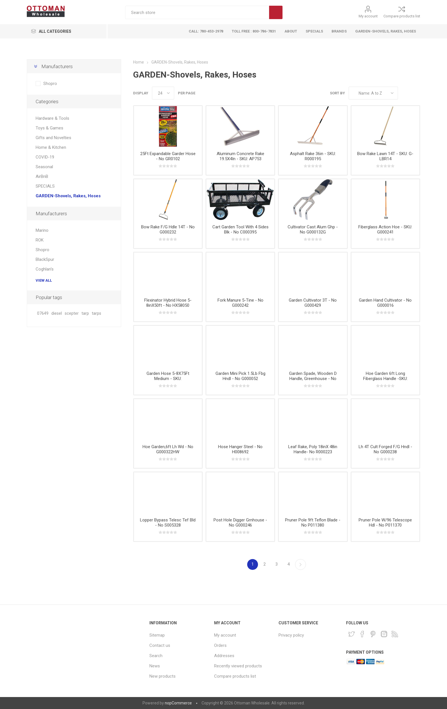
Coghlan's (45, 269)
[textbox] (197, 12)
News (154, 666)
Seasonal (44, 166)
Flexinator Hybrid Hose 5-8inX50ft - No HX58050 (168, 303)
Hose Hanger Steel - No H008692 (240, 449)
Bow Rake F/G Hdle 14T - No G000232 (168, 229)
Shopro (50, 83)
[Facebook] (362, 634)
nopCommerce (178, 703)
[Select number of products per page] (163, 93)
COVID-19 (45, 157)
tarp (85, 313)
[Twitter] (351, 634)
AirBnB (42, 176)
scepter (72, 313)
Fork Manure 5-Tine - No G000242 (240, 303)
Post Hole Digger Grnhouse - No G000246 (240, 522)
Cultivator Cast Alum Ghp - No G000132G (313, 229)
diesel (56, 313)
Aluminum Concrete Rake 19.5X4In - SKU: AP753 (240, 156)
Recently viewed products (238, 666)
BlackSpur (45, 259)
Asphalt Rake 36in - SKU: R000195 (313, 156)
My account (368, 16)
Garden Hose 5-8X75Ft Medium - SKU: (168, 376)
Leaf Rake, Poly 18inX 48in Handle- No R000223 (312, 449)
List (416, 93)
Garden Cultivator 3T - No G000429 (313, 303)
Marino (42, 230)
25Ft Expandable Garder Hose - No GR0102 (168, 156)
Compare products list (401, 16)
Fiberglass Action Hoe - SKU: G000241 (385, 229)
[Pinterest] (373, 634)
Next (300, 564)
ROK (40, 240)
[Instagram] (384, 634)
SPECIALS (45, 186)
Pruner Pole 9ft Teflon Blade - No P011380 (312, 522)
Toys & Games (49, 128)
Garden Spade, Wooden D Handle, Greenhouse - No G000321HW (313, 378)
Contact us (159, 645)
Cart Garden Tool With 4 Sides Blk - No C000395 (240, 229)
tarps (96, 313)
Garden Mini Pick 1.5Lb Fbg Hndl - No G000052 (240, 376)
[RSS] (394, 634)
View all (44, 280)
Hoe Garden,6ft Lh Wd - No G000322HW (168, 449)
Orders (220, 645)
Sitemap (157, 635)
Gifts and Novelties (53, 137)
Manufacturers (57, 66)
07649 (42, 313)
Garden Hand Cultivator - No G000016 (385, 303)
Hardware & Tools (52, 118)
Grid (405, 93)
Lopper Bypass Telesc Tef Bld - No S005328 (168, 522)
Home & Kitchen (51, 147)
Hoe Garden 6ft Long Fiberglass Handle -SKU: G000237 (385, 378)
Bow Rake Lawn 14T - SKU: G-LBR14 (385, 156)
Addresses (224, 655)
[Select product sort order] (373, 93)
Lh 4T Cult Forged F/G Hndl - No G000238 (385, 449)
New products (162, 676)
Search (276, 12)
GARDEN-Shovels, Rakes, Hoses (68, 195)
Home (138, 62)
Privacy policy (291, 635)
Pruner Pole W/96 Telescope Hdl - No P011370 (385, 522)
